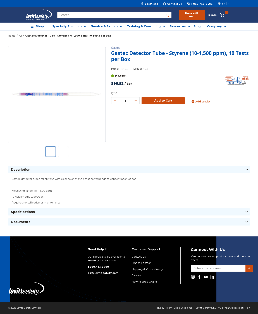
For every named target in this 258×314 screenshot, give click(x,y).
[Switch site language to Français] (229, 3)
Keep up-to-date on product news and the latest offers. (221, 258)
